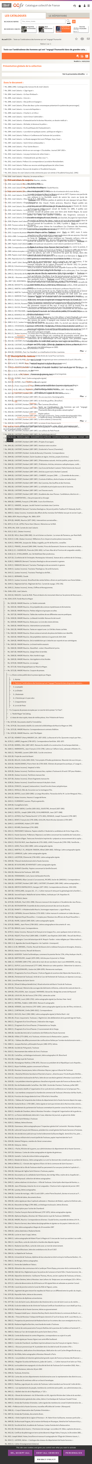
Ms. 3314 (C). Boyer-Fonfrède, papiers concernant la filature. (27, 1066)
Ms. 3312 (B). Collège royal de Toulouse (19, 1059)
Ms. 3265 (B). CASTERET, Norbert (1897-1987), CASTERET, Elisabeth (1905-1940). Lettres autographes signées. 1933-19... (43, 883)
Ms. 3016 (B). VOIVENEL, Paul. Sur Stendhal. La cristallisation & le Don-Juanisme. (35, 352)
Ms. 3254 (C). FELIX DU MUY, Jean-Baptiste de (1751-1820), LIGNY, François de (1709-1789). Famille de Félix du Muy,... (43, 842)
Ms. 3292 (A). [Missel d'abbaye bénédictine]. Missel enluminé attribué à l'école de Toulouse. (38, 984)
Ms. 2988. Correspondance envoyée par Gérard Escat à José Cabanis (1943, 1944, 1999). (37, 247)
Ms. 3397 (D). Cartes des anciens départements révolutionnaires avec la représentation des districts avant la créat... (44, 1376)
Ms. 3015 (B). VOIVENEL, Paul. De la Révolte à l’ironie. (24, 348)
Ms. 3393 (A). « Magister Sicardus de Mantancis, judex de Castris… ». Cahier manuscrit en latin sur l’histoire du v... (44, 1361)
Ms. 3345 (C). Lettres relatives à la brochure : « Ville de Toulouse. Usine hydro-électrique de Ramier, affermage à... (43, 1182)
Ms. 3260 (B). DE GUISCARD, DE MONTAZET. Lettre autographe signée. (30, 864)
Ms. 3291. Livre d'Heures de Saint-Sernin (19, 980)
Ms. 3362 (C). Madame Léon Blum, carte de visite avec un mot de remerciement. (34, 1246)
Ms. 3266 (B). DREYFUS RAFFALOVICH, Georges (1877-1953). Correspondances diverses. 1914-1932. (41, 887)
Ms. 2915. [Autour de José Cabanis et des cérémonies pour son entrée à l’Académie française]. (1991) (41, 173)
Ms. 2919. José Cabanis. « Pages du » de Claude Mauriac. (32, 187)
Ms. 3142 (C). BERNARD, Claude (16, 576)
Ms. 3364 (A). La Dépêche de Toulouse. (19, 1253)
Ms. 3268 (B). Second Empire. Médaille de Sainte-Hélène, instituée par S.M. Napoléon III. (37, 894)
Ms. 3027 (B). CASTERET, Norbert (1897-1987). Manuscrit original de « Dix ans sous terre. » (37, 393)
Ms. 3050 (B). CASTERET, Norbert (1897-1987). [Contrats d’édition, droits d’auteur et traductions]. (40, 479)
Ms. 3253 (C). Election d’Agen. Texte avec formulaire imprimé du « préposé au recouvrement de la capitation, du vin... (44, 838)
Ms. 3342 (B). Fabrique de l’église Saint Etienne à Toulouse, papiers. (29, 1171)
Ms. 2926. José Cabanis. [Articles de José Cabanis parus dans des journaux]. (33, 214)
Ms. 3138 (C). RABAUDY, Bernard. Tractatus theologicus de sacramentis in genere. (35, 561)
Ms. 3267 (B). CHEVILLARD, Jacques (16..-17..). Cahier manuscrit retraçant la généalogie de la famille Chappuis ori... (44, 891)
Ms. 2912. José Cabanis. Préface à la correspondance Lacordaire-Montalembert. (34, 161)
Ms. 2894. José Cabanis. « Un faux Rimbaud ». (21, 94)
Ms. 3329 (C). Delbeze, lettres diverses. (19, 1122)
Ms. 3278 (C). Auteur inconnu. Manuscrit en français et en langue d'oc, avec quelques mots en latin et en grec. (44, 932)
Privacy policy (46, 1459)
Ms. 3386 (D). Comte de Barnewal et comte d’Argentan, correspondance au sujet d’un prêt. (38, 1335)
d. (37, 717)
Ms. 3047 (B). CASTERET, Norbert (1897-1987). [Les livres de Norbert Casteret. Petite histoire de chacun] (43, 468)
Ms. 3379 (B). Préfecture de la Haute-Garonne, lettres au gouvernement (31, 1309)
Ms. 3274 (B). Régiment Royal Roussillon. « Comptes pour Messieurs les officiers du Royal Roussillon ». (42, 917)
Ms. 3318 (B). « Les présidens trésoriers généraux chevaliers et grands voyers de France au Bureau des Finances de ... (44, 1081)
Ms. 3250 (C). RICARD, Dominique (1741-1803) (21, 827)
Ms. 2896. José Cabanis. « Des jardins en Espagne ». (23, 102)
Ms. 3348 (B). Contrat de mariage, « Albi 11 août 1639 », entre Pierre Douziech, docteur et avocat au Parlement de (43, 1193)
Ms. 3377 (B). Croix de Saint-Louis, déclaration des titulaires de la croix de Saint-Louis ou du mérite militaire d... (43, 1302)
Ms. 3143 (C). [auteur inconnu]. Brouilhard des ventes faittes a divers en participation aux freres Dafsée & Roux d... (44, 580)
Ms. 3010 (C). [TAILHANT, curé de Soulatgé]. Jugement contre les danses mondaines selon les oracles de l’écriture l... (44, 329)
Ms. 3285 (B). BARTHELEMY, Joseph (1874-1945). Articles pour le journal (34, 958)
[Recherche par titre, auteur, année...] (43, 21)
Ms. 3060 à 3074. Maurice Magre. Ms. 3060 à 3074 (22, 516)
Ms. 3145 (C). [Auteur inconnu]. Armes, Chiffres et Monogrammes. (29, 587)
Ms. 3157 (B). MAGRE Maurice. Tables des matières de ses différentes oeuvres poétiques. (40, 614)
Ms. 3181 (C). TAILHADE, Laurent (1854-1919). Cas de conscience (28, 752)
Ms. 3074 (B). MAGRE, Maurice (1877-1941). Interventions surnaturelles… (31, 520)
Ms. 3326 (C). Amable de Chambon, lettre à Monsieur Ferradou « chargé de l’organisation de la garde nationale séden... (44, 1111)
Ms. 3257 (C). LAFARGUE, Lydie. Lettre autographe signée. (26, 853)
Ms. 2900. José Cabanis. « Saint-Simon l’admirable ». (24, 116)
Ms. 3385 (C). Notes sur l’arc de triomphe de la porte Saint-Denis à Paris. (31, 1332)
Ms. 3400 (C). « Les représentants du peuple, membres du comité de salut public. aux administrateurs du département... (44, 1388)
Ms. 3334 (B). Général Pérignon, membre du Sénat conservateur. (28, 1141)
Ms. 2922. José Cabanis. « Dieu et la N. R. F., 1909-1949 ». (25, 199)
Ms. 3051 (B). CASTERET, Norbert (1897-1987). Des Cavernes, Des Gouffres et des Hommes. (38, 483)
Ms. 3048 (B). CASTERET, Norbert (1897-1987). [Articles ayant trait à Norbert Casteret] (36, 471)
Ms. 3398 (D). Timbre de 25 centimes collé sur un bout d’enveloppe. (29, 1380)
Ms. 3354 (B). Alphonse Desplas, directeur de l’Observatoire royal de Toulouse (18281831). (37, 1216)
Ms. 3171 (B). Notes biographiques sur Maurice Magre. (27, 667)
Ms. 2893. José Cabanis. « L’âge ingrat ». (19, 90)
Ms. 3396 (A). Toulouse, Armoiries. (17, 1373)
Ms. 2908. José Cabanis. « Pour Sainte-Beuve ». (22, 146)
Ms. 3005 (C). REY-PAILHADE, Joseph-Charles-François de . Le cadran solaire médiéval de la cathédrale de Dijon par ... (44, 311)
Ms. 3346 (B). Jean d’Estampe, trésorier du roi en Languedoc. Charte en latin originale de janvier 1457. (42, 1186)
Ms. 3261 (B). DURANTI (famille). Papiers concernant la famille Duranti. (31, 868)
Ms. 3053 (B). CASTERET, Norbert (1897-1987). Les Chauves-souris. (29, 490)
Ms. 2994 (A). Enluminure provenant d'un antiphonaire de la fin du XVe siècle (33, 270)
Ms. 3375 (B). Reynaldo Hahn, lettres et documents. (24, 1294)
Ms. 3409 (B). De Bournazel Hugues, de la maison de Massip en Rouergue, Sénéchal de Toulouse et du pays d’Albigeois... (44, 1421)
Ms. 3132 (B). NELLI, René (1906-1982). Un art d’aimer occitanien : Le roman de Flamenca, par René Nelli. (43, 535)
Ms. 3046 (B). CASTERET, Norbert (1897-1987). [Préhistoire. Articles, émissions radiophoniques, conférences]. (43, 464)
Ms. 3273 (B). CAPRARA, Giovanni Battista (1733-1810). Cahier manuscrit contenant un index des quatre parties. (43, 913)
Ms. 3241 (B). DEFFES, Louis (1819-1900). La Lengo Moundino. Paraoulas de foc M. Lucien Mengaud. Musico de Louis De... (44, 793)
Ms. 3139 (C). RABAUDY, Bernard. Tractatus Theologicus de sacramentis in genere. (35, 565)
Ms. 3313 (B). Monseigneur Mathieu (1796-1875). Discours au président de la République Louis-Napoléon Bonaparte (44, 1063)
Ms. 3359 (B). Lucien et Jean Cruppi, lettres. (21, 1234)
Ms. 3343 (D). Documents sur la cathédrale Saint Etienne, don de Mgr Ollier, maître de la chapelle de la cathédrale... (43, 1175)
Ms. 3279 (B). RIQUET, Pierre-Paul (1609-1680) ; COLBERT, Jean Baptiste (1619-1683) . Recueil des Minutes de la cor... (44, 935)
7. (19, 702)
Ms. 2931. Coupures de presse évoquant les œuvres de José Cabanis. (30, 232)
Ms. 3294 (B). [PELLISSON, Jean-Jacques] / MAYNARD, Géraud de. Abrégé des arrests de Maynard (40, 992)
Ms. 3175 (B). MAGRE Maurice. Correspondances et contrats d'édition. (33, 729)
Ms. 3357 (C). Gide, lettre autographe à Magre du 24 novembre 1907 (29, 1227)
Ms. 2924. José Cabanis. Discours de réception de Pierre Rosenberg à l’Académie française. (38, 206)
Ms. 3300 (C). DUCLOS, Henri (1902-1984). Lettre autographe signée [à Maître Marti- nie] (37, 1014)
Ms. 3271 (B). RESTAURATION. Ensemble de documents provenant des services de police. (37, 906)
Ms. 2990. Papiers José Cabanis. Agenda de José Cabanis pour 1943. (30, 255)
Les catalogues (15, 15)
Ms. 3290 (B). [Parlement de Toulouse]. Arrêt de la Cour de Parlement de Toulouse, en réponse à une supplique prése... (44, 977)
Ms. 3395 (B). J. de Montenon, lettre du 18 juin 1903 (23, 1369)
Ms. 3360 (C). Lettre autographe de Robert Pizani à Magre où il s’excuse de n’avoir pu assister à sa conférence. (44, 1238)
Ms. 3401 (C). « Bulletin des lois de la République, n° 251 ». (26, 1391)
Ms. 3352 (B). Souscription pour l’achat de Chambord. (24, 1208)
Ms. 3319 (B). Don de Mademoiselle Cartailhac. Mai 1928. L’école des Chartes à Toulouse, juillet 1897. (42, 1085)
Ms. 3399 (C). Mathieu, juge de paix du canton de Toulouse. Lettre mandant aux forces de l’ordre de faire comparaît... (44, 1384)
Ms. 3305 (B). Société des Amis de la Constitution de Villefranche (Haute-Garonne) (35, 1033)
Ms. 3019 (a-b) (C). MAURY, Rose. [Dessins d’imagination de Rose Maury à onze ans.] (36, 363)
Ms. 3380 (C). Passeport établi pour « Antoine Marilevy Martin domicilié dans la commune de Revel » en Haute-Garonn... (44, 1313)
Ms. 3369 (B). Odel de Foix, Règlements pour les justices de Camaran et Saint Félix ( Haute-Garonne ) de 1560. (44, 1272)
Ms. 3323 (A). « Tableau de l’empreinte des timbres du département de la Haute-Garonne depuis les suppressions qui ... (44, 1100)
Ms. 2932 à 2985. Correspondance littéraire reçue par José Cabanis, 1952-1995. (33, 236)
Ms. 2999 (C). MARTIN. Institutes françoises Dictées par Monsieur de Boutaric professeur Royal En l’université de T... (44, 288)
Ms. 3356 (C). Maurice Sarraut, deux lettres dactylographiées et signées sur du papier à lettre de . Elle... (43, 1223)
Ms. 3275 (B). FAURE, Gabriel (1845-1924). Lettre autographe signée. (30, 921)
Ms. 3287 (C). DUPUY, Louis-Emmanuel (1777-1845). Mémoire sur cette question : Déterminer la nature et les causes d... (44, 965)
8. (19, 705)
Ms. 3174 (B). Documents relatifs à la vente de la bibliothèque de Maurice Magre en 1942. (40, 725)
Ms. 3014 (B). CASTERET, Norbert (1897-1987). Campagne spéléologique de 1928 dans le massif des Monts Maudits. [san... (44, 344)
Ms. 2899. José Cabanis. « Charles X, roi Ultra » (22, 113)
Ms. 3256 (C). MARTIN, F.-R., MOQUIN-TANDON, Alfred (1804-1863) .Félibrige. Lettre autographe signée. (42, 850)
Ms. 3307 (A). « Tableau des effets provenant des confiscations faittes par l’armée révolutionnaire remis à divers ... (44, 1040)
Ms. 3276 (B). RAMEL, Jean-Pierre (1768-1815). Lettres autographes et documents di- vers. (37, 924)
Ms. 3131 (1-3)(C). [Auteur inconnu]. (18, 531)
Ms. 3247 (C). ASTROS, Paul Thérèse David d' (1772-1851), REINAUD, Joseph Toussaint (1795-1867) (41, 816)
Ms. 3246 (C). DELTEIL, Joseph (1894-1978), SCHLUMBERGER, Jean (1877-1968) (33, 812)
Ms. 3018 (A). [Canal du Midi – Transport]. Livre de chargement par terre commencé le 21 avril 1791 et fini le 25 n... (44, 359)
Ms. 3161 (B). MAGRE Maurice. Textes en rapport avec (37, 629)
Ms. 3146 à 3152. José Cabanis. (16, 591)
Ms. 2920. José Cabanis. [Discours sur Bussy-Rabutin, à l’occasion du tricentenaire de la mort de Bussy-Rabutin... (43, 191)
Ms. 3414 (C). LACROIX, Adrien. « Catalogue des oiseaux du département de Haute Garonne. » (39, 1440)
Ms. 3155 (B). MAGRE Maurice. (39, 607)
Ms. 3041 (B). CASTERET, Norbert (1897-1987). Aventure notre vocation (30, 445)
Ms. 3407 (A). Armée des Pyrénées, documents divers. (24, 1414)
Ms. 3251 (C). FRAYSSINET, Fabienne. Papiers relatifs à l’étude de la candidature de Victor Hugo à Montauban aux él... (43, 831)
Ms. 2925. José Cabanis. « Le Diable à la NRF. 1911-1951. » (26, 210)
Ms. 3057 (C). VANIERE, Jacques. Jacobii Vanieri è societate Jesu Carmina (32, 505)
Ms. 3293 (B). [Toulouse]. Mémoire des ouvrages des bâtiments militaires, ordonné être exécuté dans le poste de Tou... (44, 988)
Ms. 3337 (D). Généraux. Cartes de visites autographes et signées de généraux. (33, 1152)
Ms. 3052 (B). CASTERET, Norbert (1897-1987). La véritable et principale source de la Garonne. (39, 486)
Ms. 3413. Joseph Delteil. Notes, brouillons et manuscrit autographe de (43, 1436)
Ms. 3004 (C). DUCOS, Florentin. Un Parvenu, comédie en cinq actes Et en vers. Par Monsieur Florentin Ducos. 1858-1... (44, 307)
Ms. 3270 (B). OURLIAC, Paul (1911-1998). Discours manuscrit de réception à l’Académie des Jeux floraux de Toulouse (44, 902)
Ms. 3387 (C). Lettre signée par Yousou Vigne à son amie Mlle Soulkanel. (31, 1339)
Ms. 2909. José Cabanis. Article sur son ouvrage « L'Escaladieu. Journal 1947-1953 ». (35, 150)
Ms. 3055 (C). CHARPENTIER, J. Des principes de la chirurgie (27, 498)
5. (18, 694)
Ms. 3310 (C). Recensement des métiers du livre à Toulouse (26, 1051)
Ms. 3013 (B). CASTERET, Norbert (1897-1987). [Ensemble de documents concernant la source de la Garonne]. (43, 341)
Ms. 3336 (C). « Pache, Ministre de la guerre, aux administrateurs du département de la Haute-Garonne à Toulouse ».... (44, 1148)
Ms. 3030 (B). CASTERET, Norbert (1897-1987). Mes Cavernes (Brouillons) (31, 404)
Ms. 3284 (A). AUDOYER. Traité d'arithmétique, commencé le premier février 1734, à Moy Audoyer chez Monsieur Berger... (44, 954)
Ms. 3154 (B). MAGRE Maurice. (27, 603)
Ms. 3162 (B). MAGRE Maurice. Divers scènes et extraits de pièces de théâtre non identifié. (40, 633)
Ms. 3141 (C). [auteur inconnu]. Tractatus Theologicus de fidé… (28, 572)
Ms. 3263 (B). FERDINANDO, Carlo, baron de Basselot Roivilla (27, 876)
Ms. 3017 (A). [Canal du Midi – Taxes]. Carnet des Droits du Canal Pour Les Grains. (35, 356)
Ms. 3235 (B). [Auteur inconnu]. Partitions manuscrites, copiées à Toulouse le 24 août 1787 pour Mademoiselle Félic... (44, 771)
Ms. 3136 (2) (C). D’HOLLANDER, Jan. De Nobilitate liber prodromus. (30, 554)
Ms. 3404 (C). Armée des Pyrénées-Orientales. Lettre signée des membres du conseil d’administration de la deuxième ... (44, 1403)
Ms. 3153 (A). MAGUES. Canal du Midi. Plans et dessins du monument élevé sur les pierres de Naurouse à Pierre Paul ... (44, 595)
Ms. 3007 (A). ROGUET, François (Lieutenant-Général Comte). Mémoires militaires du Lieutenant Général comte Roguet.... (44, 318)
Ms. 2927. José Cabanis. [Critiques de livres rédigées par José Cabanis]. (31, 217)
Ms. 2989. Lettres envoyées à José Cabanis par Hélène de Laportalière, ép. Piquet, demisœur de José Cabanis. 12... (44, 251)
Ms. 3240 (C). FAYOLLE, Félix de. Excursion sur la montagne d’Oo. (28, 790)
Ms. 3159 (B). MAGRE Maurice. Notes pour (33, 622)
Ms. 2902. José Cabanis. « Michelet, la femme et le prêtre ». (26, 124)
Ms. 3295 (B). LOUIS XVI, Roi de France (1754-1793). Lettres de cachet (30, 995)
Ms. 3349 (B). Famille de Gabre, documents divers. (23, 1197)
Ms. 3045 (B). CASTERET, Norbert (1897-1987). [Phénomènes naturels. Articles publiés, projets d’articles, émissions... (43, 460)
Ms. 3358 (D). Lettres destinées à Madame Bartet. (23, 1231)
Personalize (74, 1453)
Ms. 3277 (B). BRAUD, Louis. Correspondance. (21, 928)
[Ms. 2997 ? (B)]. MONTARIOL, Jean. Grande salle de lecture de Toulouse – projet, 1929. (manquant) (41, 281)
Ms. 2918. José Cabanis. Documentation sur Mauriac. (24, 184)
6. (23, 698)
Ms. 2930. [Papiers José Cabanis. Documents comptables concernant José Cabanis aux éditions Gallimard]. (44, 229)
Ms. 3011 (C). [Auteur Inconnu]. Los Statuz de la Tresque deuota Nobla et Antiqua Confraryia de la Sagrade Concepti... (44, 333)
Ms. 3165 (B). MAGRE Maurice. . (28, 644)
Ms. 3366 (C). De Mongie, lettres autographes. (21, 1261)
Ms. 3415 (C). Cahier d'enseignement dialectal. (22, 1444)
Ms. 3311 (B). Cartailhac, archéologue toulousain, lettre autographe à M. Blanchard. (36, 1055)
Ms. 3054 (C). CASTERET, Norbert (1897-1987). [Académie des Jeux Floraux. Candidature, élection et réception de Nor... (43, 494)
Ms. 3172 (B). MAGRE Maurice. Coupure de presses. (26, 670)
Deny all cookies (47, 1453)
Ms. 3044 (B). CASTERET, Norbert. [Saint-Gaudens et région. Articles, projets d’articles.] (37, 457)
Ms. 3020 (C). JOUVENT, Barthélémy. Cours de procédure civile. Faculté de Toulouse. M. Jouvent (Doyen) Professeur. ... (44, 367)
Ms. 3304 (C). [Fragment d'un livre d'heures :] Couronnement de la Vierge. (32, 1029)
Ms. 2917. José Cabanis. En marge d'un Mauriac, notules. (26, 180)
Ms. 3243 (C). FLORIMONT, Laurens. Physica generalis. (25, 801)
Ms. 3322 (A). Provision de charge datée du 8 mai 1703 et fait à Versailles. (31, 1096)
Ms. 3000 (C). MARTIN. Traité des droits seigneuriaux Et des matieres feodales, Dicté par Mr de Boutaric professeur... (44, 292)
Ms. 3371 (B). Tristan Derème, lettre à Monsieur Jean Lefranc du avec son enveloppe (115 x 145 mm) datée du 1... (44, 1279)
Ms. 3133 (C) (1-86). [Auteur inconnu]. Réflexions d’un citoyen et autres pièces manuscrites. (38, 539)
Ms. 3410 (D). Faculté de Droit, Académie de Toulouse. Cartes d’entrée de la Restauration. (37, 1425)
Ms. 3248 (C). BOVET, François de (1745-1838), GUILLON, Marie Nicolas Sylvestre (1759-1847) (38, 820)
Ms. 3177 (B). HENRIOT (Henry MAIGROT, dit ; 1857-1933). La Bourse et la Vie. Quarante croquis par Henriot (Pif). (44, 737)
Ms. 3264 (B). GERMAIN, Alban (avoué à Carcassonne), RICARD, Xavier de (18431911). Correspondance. (42, 879)
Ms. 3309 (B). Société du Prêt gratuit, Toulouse (22, 1048)
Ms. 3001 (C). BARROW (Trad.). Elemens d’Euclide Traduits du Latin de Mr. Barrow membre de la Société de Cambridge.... (44, 296)
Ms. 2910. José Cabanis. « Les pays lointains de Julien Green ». (27, 154)
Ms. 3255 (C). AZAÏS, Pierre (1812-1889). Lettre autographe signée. (29, 846)
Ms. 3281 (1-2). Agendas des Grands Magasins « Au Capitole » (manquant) (32, 943)
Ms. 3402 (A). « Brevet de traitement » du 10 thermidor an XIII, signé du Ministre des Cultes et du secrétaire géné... (44, 1395)
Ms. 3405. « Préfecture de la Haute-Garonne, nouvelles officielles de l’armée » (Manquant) (37, 1406)
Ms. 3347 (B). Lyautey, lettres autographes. (20, 1190)
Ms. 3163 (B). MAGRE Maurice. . (37, 637)
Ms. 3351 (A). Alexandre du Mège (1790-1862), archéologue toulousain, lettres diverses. (36, 1205)
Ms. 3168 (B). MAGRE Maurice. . (26, 655)
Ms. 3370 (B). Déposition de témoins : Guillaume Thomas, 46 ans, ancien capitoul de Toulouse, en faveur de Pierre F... (44, 1276)
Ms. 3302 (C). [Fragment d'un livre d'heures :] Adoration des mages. (29, 1021)
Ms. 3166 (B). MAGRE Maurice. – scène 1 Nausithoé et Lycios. (34, 648)
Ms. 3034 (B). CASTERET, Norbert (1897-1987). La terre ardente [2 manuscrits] (33, 419)
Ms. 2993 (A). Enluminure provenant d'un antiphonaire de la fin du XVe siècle (33, 266)
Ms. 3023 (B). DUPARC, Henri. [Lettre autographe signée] (25, 378)
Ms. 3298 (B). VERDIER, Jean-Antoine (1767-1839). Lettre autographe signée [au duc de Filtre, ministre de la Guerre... (44, 1006)
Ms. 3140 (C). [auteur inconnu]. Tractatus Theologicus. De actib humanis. (32, 569)
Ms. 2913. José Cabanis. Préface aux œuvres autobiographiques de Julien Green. (34, 165)
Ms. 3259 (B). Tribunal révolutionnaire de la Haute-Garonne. (27, 861)
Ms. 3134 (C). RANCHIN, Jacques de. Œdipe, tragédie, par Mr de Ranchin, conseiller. (35, 542)
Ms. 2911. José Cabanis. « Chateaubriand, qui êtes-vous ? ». (26, 158)
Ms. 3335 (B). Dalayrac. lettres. (16, 1145)
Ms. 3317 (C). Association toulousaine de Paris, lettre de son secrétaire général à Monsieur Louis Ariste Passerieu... (44, 1077)
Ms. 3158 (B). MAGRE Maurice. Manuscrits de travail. (34, 618)
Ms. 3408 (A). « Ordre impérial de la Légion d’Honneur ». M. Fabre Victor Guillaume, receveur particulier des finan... (44, 1418)
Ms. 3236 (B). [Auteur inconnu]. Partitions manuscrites (25, 775)
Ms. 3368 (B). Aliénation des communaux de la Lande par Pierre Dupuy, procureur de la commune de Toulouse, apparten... (44, 1268)
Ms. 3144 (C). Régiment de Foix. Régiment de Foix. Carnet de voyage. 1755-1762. (34, 584)
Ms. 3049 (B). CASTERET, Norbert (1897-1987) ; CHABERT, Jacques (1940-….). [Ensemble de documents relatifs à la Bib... (43, 475)
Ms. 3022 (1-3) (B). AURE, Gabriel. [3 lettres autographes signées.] (29, 374)
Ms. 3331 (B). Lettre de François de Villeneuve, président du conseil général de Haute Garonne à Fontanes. (43, 1130)
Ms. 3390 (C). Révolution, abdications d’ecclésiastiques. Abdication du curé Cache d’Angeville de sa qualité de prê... (44, 1350)
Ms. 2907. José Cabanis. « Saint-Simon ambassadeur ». (25, 143)
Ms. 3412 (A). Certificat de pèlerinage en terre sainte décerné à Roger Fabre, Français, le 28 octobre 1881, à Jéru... (44, 1432)
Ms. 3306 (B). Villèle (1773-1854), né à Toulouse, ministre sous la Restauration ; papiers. (37, 1036)
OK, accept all (20, 1453)
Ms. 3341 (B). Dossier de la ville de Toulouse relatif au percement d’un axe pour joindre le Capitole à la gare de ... (43, 1167)
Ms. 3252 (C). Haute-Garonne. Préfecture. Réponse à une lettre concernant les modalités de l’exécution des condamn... (44, 835)
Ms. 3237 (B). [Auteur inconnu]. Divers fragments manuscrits (27, 779)
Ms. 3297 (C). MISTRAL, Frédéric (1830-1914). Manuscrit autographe (29, 1003)
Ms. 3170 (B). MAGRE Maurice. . (23, 663)
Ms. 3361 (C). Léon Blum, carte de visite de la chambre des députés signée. (32, 1242)
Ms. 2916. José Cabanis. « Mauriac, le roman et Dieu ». (24, 176)
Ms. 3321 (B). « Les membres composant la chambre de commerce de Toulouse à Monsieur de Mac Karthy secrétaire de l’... (44, 1092)
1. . (16, 679)
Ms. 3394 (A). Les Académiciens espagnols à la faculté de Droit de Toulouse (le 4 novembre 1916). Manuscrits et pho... (43, 1365)
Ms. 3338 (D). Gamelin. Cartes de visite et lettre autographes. (27, 1156)
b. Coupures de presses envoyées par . (36, 710)
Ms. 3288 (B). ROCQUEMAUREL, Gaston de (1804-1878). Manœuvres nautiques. (34, 969)
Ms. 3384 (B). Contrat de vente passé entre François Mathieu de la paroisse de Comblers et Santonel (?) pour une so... (44, 1328)
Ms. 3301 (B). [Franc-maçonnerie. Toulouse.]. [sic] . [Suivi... (44, 1018)
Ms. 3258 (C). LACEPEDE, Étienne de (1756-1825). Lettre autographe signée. (32, 857)
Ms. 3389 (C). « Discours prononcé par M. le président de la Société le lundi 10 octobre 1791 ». (39, 1347)
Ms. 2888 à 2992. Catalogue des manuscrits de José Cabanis (27, 87)
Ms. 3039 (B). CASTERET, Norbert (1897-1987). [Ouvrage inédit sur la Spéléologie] (34, 438)
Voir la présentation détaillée (74, 74)
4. (17, 690)
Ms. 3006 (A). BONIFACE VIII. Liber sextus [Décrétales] (24, 315)
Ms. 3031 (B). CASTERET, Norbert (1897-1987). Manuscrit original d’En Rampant (34, 408)
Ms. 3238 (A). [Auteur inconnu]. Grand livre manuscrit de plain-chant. (30, 782)
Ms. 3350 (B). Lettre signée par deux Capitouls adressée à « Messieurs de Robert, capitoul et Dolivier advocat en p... (44, 1201)
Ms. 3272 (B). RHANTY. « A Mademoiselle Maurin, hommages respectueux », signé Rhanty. (37, 909)
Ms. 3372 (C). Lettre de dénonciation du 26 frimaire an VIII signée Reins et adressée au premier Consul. (42, 1283)
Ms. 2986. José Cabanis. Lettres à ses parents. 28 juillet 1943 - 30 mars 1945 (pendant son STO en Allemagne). (44, 240)
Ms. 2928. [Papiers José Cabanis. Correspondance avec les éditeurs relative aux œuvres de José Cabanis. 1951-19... (43, 221)
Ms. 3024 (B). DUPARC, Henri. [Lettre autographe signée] (25, 382)
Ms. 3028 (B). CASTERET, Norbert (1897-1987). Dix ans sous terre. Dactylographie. (34, 397)
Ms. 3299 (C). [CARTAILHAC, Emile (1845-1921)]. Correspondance (28, 1010)
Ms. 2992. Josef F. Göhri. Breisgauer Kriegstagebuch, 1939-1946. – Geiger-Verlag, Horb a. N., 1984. (40, 262)
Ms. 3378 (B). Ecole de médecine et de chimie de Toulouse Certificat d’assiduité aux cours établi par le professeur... (44, 1305)
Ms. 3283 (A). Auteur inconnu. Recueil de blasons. (23, 950)
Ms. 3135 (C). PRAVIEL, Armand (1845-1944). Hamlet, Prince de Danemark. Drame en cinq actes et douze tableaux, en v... (44, 546)
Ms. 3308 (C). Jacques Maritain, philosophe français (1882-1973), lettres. (31, 1044)
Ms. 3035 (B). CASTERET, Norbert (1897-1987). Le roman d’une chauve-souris (33, 423)
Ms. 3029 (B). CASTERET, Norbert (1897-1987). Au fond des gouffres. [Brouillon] (34, 400)
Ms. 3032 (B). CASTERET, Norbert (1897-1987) (21, 412)
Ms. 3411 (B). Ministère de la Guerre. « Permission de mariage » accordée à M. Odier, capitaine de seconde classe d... (44, 1429)
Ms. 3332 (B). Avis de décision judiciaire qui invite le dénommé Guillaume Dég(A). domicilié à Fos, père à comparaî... (44, 1134)
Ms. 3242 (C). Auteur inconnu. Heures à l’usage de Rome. (25, 797)
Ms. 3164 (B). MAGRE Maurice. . (42, 640)
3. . (18, 687)
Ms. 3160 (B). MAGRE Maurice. (29, 625)
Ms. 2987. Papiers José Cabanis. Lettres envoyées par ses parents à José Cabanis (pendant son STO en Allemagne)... (44, 244)
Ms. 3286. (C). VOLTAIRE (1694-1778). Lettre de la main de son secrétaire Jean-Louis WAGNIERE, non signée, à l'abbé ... (44, 962)
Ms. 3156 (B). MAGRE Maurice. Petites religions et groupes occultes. (32, 610)
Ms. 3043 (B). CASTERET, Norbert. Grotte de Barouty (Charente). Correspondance (34, 453)
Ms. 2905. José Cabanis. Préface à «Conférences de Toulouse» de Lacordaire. (33, 135)
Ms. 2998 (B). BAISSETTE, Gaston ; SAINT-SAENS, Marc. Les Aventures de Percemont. (36, 285)
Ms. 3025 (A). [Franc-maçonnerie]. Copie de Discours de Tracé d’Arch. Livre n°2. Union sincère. (39, 386)
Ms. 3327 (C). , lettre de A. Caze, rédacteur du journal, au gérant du (40, 1115)
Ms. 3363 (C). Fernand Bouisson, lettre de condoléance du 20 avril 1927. (31, 1249)
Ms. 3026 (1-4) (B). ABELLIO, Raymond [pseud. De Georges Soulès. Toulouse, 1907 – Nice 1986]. (39, 389)
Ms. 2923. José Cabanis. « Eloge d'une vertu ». (21, 202)
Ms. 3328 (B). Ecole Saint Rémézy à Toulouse (21, 1119)
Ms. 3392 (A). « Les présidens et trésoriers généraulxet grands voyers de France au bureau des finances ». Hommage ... (44, 1358)
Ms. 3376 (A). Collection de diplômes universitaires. (23, 1298)
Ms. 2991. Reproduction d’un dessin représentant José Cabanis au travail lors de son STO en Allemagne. (43, 258)
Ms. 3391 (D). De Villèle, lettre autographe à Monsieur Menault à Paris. (30, 1354)
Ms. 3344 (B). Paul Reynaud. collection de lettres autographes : (28, 1178)
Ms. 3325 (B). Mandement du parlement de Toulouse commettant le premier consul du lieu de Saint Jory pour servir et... (44, 1107)
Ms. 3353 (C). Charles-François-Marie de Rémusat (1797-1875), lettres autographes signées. (38, 1212)
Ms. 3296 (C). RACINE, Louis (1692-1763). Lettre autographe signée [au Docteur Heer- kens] (38, 999)
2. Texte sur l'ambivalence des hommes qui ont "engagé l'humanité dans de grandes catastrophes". (48, 683)
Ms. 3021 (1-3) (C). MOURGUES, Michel (19, 371)
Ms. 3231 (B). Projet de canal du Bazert (19, 756)
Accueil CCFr (7, 39)
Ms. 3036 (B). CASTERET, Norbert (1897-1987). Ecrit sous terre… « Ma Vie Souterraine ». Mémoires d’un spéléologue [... (43, 427)
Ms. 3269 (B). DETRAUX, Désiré (16, 898)
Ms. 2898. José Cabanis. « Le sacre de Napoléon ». (23, 109)
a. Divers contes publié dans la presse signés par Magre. (30, 675)
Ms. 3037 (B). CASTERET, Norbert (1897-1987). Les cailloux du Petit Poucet (32, 430)
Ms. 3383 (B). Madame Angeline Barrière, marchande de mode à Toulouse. (32, 1324)
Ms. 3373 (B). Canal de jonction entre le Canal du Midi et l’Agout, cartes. (31, 1287)
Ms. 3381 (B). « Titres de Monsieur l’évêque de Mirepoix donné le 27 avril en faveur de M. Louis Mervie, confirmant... (44, 1317)
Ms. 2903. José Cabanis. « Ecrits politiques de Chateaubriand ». (28, 128)
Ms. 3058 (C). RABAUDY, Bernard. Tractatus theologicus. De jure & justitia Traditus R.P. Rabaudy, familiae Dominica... (44, 509)
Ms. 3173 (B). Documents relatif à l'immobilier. (25, 722)
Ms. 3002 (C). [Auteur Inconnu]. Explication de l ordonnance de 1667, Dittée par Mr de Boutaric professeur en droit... (44, 300)
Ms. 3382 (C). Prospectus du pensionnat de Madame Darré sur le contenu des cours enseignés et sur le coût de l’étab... (44, 1320)
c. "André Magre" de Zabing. (20, 714)
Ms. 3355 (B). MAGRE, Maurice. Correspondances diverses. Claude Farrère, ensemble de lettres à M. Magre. (43, 1219)
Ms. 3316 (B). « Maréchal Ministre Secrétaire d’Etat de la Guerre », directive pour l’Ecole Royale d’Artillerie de (44, 1074)
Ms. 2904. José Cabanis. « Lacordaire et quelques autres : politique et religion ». (34, 131)
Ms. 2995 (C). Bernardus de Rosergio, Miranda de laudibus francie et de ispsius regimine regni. (39, 273)
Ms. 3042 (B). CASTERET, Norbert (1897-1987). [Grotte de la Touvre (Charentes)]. (34, 449)
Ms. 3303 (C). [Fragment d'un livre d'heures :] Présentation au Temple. (30, 1025)
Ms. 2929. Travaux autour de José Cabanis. (20, 225)
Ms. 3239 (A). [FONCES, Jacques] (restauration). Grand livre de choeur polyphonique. (36, 786)
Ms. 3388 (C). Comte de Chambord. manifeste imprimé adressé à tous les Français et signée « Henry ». (42, 1343)
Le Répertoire (58, 15)
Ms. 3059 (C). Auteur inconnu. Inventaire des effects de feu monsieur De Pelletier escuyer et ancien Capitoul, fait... (44, 513)
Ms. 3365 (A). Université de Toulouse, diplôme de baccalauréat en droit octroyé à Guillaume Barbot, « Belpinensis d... (44, 1257)
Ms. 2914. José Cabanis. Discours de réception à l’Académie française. (30, 169)
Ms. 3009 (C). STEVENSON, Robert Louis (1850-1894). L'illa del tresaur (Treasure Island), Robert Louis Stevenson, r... (44, 326)
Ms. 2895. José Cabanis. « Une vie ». (18, 98)
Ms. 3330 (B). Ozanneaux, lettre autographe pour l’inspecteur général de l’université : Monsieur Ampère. (43, 1126)
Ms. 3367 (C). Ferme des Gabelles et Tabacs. (21, 1264)
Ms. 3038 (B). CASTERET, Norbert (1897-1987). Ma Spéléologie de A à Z (30, 434)
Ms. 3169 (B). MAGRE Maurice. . (29, 659)
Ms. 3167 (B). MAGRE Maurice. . (27, 652)
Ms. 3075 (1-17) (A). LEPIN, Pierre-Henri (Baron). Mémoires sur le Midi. (30, 524)
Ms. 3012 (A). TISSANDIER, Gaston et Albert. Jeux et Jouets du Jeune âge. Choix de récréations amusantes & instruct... (44, 337)
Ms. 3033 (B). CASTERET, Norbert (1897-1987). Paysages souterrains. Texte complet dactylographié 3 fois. (43, 415)
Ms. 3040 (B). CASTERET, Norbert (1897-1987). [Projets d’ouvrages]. (29, 442)
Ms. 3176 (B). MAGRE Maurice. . (25, 733)
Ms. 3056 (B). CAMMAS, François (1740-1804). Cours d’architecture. (29, 501)
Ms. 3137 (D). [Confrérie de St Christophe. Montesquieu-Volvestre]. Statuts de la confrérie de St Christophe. (44, 557)
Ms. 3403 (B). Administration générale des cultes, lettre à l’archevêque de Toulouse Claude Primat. (41, 1399)
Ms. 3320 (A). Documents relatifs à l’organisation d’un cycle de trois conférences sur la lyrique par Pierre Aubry (43, 1089)
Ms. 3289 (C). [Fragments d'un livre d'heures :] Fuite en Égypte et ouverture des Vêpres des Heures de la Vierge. (44, 973)
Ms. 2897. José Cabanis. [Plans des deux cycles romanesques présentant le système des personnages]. (42, 105)
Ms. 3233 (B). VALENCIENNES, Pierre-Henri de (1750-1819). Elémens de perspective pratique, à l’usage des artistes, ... (44, 764)
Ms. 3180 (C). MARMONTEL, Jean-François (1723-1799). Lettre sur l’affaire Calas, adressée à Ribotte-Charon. (44, 749)
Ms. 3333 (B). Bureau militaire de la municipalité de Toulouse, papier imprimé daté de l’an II (38, 1137)
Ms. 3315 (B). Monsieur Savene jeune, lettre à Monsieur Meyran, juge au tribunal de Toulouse (39, 1070)
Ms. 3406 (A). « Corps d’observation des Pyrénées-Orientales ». (27, 1410)
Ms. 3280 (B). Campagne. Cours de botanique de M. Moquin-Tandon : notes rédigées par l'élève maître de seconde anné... (44, 939)
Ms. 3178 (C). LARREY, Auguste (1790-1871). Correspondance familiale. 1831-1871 (34, 741)
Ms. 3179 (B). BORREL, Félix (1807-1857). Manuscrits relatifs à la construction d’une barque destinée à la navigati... (43, 745)
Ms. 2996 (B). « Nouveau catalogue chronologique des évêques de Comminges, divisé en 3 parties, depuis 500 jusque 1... (44, 277)
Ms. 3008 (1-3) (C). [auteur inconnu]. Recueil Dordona (24, 322)
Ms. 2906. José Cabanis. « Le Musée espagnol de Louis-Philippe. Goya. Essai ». (33, 139)
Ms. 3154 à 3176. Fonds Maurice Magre (19, 599)
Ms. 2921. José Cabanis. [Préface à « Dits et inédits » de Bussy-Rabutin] (31, 195)
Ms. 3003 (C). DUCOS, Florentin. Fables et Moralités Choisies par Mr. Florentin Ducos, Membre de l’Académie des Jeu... (44, 303)
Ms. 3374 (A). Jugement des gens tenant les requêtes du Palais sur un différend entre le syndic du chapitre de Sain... (44, 1290)
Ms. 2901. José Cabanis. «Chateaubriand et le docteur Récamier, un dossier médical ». (36, 120)
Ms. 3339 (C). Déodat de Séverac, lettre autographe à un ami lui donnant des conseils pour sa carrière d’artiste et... (44, 1160)
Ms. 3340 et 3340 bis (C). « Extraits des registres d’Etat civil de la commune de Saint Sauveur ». (39, 1163)
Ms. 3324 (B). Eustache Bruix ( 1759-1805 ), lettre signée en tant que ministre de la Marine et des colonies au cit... (44, 1104)
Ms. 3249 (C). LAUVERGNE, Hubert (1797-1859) (22, 823)
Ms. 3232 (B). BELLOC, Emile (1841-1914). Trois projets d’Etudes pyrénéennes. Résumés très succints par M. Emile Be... (44, 760)
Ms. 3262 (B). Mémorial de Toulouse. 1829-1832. (22, 872)
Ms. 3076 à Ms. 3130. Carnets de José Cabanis (21, 528)
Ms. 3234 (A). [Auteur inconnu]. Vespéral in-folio (22, 767)
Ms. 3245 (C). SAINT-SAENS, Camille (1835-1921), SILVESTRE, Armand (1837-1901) (35, 808)
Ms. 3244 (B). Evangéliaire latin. (16, 805)
